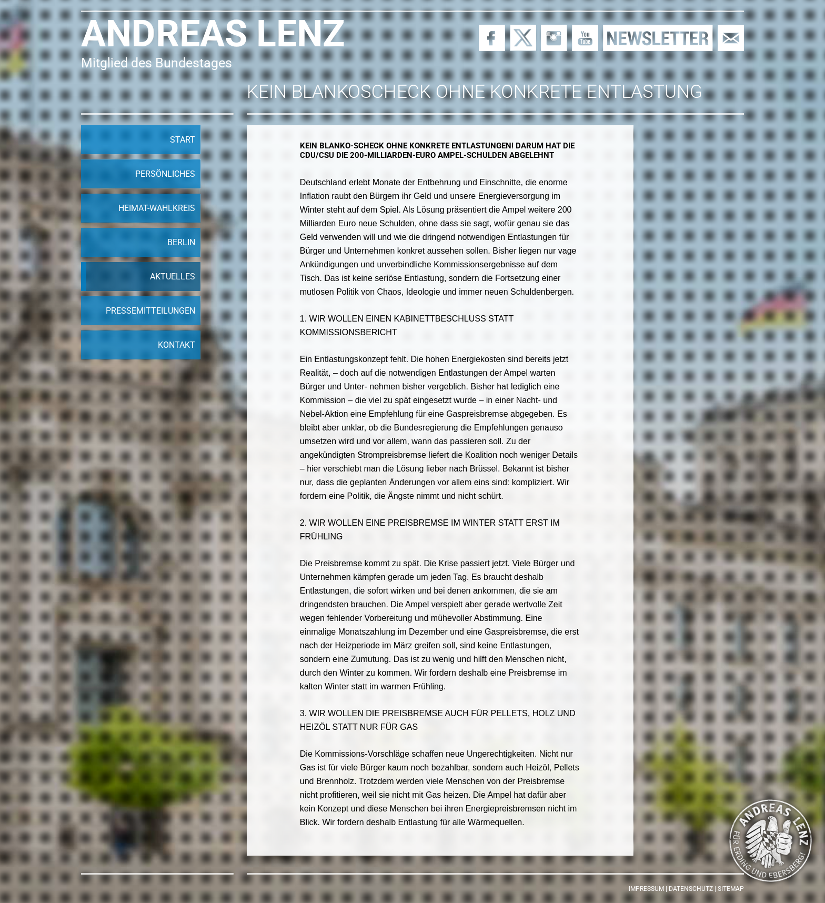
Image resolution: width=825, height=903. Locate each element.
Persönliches (165, 174)
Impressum (646, 888)
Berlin (181, 242)
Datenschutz (691, 888)
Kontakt (176, 345)
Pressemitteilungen (150, 311)
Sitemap (731, 888)
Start (182, 140)
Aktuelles (172, 277)
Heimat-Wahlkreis (156, 208)
